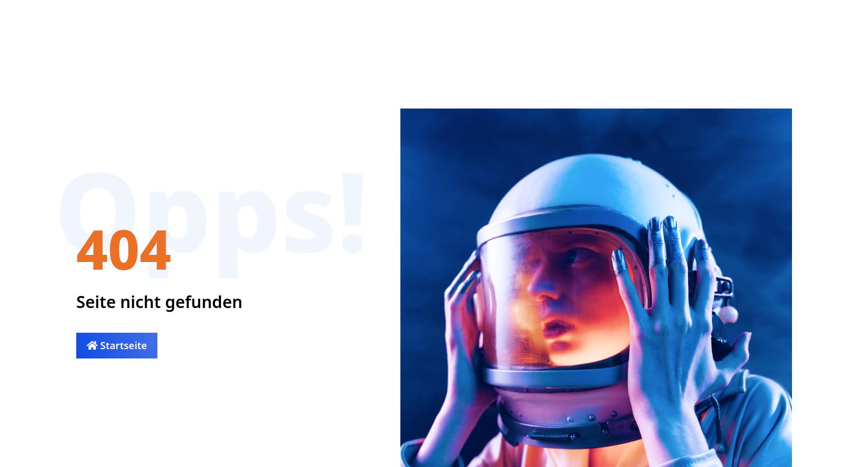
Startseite (117, 345)
